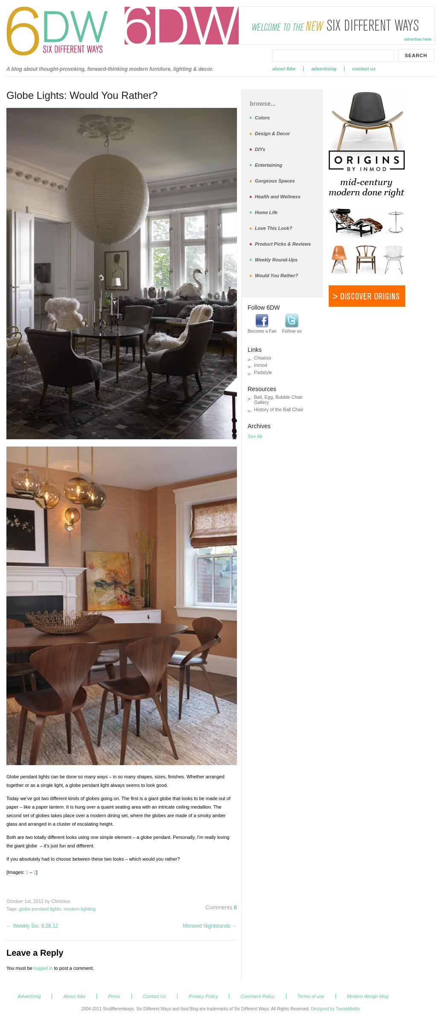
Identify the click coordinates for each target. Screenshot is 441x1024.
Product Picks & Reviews (283, 244)
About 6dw (283, 68)
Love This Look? (273, 228)
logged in (43, 968)
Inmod (260, 365)
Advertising (323, 68)
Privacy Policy (203, 996)
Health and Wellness (278, 196)
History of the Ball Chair (279, 409)
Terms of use (311, 996)
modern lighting (80, 908)
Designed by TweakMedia (335, 1009)
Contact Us (364, 68)
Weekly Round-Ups (276, 259)
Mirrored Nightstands (210, 926)
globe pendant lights (40, 908)
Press (114, 996)
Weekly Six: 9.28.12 (32, 926)
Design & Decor (272, 133)
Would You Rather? (276, 275)
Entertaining (268, 165)
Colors (262, 117)
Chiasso (262, 357)
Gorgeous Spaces (275, 180)
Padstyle (263, 372)
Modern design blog (367, 996)
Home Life (266, 212)
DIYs (260, 149)
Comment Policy (257, 996)
